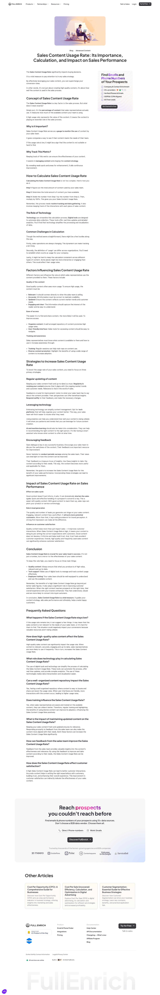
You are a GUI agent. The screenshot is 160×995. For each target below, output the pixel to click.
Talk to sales (127, 931)
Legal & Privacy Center (60, 954)
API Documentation (94, 931)
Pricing (60, 935)
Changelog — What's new (96, 935)
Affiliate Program (93, 938)
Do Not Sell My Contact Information (38, 954)
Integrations (61, 931)
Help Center (91, 928)
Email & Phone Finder (65, 928)
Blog (71, 51)
